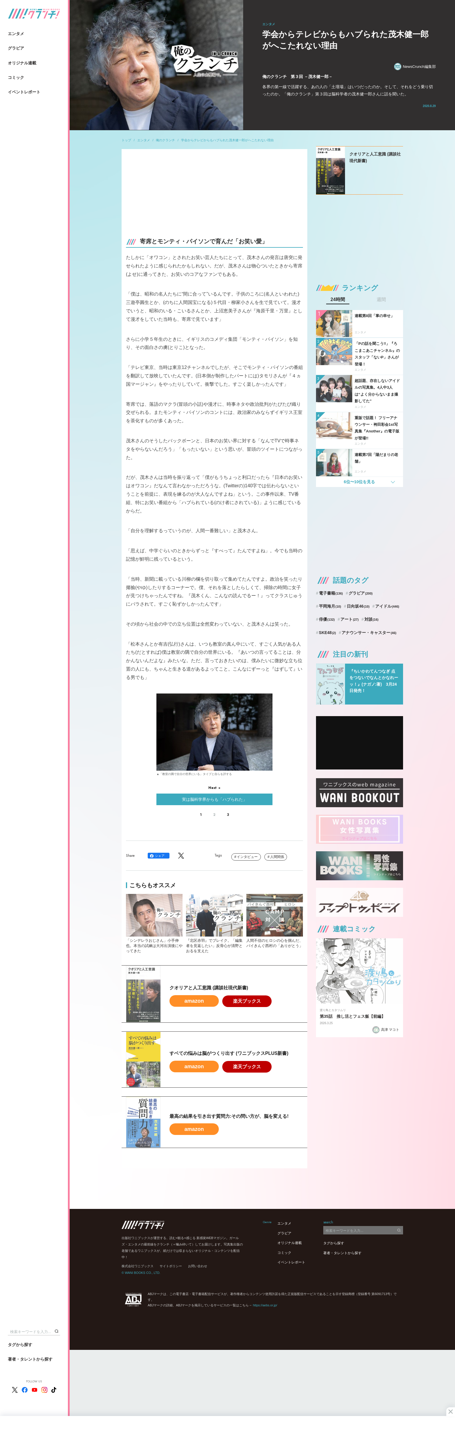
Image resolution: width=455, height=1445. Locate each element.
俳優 (327, 619)
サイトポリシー (171, 1266)
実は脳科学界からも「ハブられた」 (214, 799)
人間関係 (277, 857)
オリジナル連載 (22, 63)
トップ (126, 140)
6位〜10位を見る (359, 481)
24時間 (338, 299)
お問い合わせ (197, 1266)
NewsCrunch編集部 (415, 66)
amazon (194, 1001)
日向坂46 (358, 606)
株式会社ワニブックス (138, 1266)
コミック (16, 77)
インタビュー (247, 857)
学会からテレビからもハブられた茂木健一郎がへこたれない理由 (227, 140)
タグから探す (20, 1344)
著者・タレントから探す (30, 1359)
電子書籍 (331, 593)
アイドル (387, 606)
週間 (381, 299)
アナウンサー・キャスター (369, 632)
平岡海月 (330, 606)
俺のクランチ (165, 140)
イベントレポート (24, 92)
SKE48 (327, 632)
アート (349, 619)
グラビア (16, 48)
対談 (371, 619)
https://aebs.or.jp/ (265, 1305)
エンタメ (16, 33)
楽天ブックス (247, 1001)
